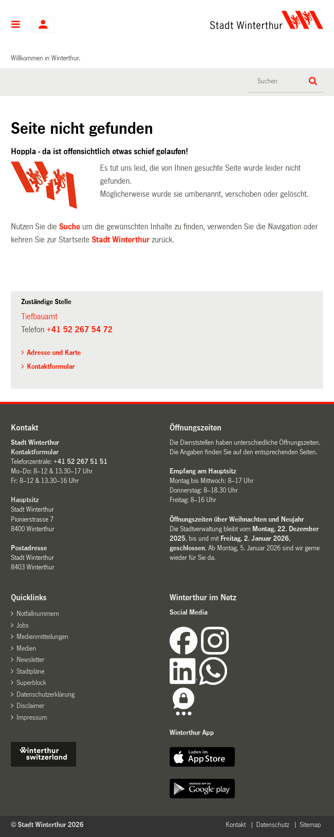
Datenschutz (272, 824)
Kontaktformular (51, 366)
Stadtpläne (30, 671)
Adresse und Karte (54, 352)
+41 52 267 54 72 (80, 329)
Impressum (32, 717)
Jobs (23, 625)
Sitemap (310, 824)
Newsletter (30, 659)
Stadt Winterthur (121, 239)
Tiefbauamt (39, 316)
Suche (69, 226)
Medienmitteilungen (42, 636)
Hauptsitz (25, 499)
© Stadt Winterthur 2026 (47, 824)
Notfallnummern (38, 613)
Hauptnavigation (16, 25)
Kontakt (236, 824)
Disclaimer (30, 705)
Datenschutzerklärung (45, 694)
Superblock (31, 682)
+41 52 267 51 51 (80, 461)
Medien (26, 648)
